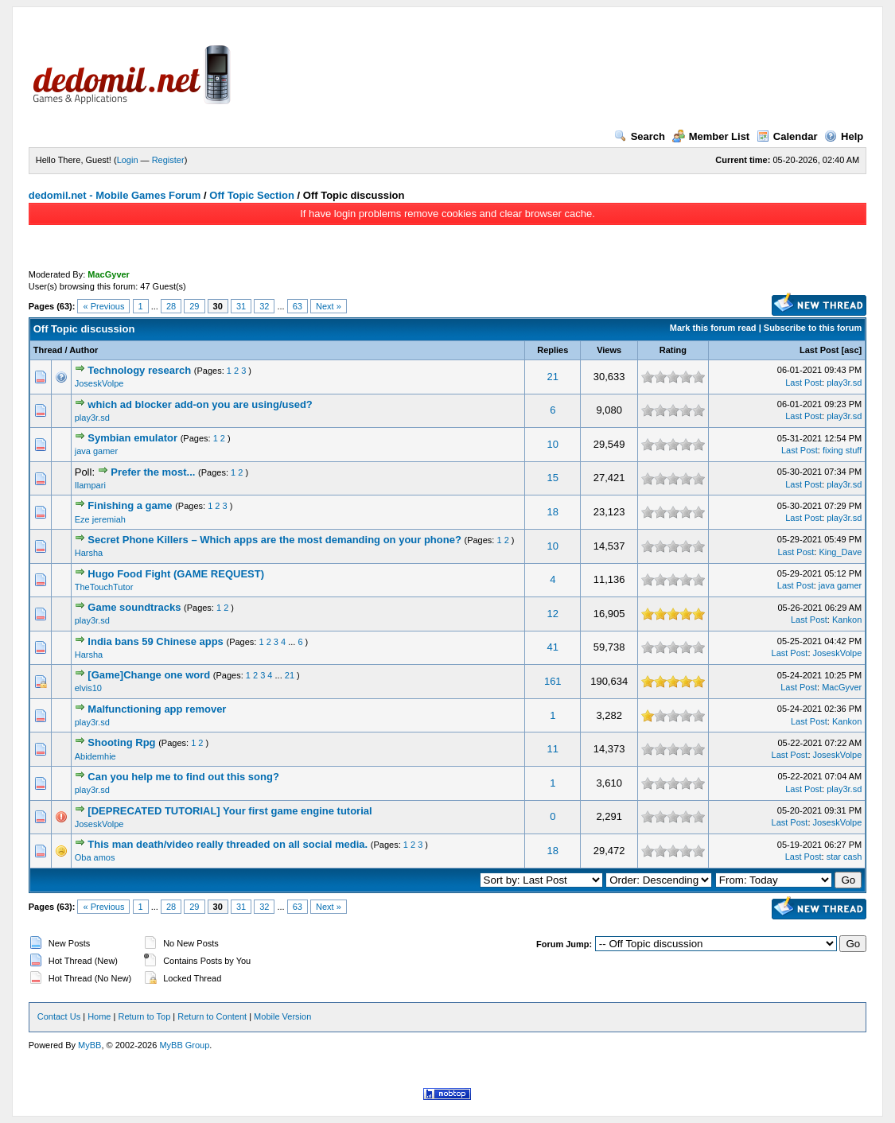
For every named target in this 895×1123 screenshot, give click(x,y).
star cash (844, 856)
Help (843, 136)
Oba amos (95, 857)
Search (639, 136)
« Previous (103, 306)
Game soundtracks (134, 607)
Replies (552, 350)
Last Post (819, 350)
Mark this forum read (713, 327)
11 (552, 749)
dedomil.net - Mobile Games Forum (115, 195)
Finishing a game (130, 505)
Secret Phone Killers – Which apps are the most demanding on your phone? (274, 540)
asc (851, 350)
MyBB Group (184, 1045)
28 (171, 306)
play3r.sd (844, 382)
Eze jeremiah (100, 519)
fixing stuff (842, 450)
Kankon (847, 619)
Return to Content (212, 1016)
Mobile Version (282, 1016)
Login (127, 160)
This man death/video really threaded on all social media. (228, 844)
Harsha (89, 553)
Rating (673, 350)
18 (552, 512)
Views (609, 350)
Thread (48, 350)
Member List (711, 136)
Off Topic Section (251, 195)
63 (297, 306)
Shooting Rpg (121, 742)
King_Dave (840, 552)
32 (264, 306)
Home (99, 1016)
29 (194, 306)
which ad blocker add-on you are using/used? (200, 404)
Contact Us (58, 1016)
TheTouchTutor (104, 587)
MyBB (89, 1045)
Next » (328, 306)
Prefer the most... (153, 472)
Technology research (139, 370)
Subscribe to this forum (813, 327)
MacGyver (842, 687)
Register (168, 160)
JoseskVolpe (99, 383)
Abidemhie (95, 756)
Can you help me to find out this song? (183, 777)
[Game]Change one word (149, 675)
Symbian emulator (132, 438)
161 (553, 681)
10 (552, 444)
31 (241, 306)
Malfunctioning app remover (157, 709)
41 (552, 647)
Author (83, 350)
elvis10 (88, 688)
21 (552, 377)
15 (552, 478)
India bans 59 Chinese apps (156, 641)
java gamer (96, 451)
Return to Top (144, 1016)
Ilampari (90, 485)
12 (552, 614)
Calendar (787, 136)
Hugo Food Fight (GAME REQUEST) (176, 574)
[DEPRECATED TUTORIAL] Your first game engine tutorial (230, 811)
